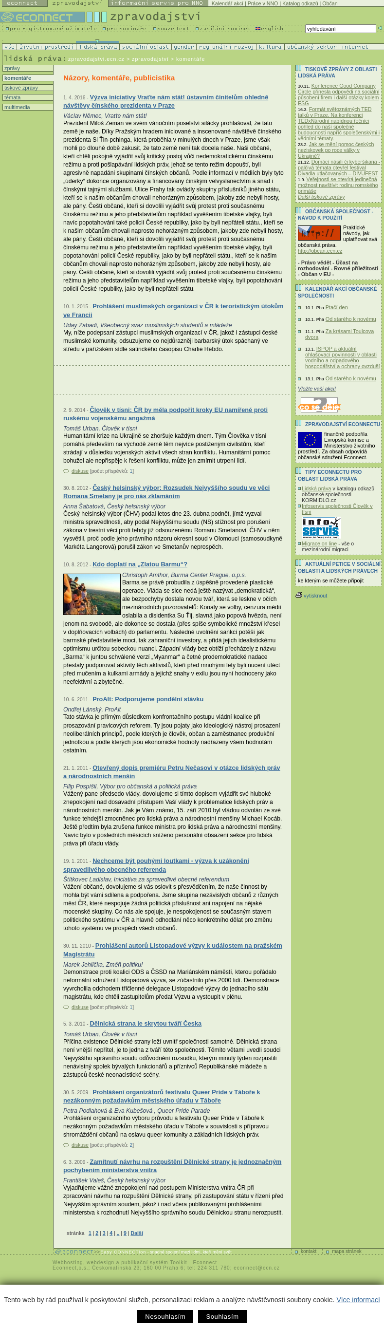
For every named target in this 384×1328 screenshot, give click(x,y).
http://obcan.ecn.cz (320, 251)
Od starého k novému (351, 319)
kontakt (308, 1251)
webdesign (100, 1262)
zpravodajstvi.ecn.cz (96, 59)
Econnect (205, 1262)
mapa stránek (347, 1251)
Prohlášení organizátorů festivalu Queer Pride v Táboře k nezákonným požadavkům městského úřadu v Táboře (161, 1096)
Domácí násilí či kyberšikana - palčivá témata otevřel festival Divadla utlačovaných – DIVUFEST (339, 167)
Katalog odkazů (300, 3)
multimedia (16, 107)
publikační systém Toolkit (154, 1262)
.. (118, 1233)
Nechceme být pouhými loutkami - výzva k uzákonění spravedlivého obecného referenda (156, 865)
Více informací (358, 1300)
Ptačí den (337, 307)
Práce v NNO (263, 3)
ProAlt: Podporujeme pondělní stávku (147, 699)
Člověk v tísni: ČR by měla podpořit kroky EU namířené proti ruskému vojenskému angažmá (165, 414)
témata (11, 97)
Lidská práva (316, 488)
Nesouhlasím (165, 1316)
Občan (329, 3)
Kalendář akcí (227, 3)
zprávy (11, 68)
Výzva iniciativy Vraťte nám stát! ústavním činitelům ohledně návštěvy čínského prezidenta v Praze (165, 102)
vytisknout (311, 596)
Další (136, 1233)
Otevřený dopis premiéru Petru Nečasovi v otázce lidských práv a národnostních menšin (171, 772)
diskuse (80, 471)
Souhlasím (222, 1316)
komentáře (17, 78)
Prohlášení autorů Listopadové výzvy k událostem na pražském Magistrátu (172, 950)
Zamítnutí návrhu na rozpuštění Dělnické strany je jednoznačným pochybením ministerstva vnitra (172, 1166)
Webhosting (68, 1262)
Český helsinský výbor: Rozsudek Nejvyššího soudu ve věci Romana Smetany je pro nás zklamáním (166, 492)
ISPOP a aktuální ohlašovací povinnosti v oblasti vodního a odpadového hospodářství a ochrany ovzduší (342, 357)
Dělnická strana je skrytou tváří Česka (145, 1023)
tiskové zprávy (20, 88)
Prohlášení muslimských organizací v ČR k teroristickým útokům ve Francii (173, 310)
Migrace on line (319, 543)
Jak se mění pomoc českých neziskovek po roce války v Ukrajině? (336, 150)
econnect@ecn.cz (257, 1268)
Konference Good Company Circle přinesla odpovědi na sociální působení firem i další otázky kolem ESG (339, 94)
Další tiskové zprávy (321, 197)
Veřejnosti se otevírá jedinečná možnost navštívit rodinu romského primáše (338, 185)
